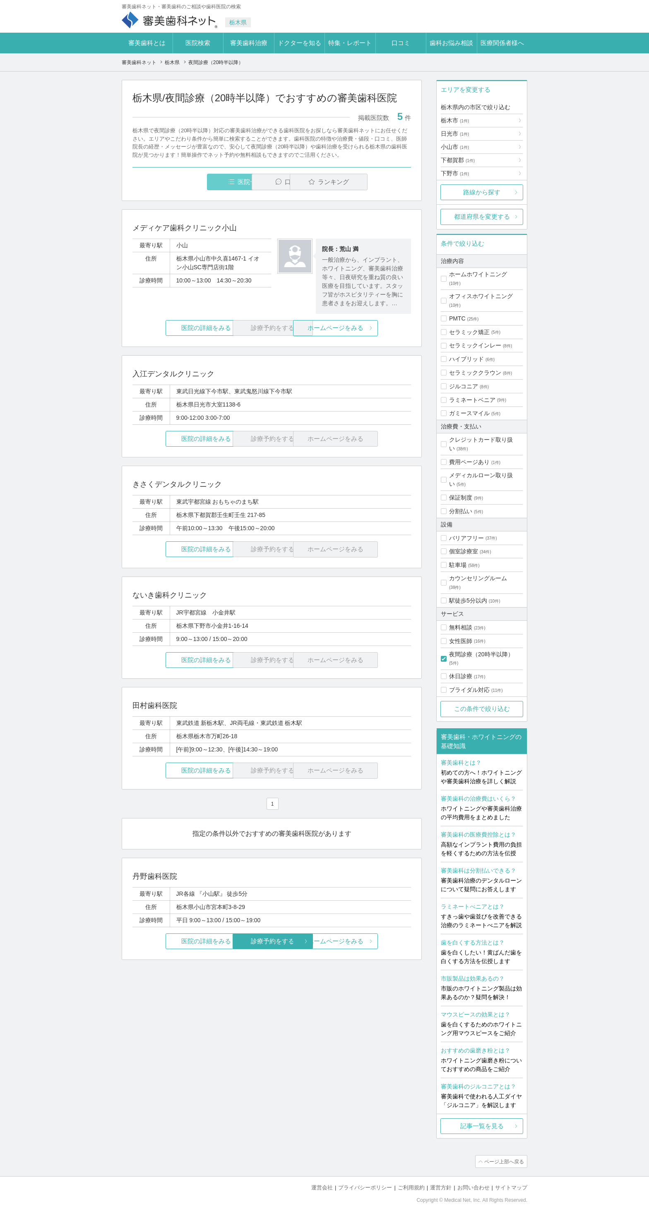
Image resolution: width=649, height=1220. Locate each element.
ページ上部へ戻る (504, 1161)
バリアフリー (466, 538)
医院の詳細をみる (179, 328)
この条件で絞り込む (482, 708)
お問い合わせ (473, 1187)
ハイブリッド (466, 359)
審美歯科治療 (248, 42)
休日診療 (460, 676)
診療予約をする (271, 941)
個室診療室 (463, 551)
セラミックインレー (475, 345)
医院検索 (197, 42)
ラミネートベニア (472, 400)
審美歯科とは (147, 42)
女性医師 (460, 641)
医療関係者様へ (502, 42)
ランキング (363, 181)
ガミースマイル (469, 413)
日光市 (455, 133)
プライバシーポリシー (365, 1187)
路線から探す (481, 192)
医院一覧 (189, 181)
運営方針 (441, 1187)
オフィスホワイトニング (481, 296)
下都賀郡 (458, 160)
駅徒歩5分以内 (468, 600)
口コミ (401, 42)
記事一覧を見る (482, 1125)
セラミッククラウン (475, 372)
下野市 (455, 173)
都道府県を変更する (482, 216)
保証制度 (460, 497)
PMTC (457, 318)
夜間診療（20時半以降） (481, 654)
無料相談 (460, 627)
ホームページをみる (365, 328)
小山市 (455, 147)
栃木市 (455, 120)
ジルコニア (463, 386)
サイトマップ (511, 1187)
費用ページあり (469, 462)
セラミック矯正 (469, 332)
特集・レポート (350, 42)
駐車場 (457, 565)
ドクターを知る (299, 42)
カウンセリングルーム (478, 578)
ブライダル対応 (469, 690)
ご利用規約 (411, 1187)
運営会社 (322, 1187)
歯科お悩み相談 (451, 42)
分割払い (460, 511)
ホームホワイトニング (478, 274)
